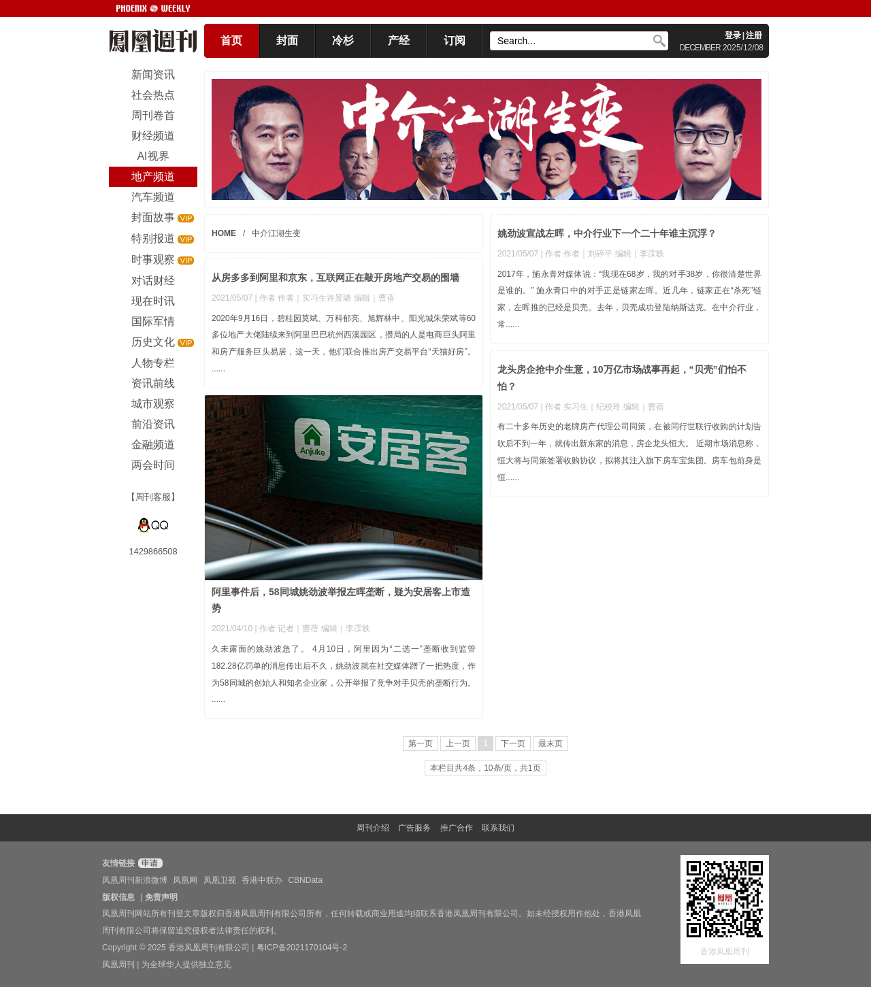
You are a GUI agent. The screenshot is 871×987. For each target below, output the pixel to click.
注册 (754, 35)
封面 (287, 40)
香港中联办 (262, 880)
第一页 (420, 743)
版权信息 (118, 897)
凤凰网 (185, 880)
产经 (399, 40)
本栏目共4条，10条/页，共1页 (485, 768)
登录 (733, 35)
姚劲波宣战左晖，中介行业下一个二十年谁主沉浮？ (607, 233)
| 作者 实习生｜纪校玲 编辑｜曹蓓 (601, 407)
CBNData (305, 880)
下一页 (513, 743)
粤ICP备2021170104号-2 (302, 947)
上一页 (458, 743)
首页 (231, 40)
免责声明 (161, 897)
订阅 (454, 40)
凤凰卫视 (219, 880)
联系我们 (498, 828)
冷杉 (343, 40)
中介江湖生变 (276, 233)
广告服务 (414, 828)
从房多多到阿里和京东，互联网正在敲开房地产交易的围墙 (335, 277)
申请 (148, 863)
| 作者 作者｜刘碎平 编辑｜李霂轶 (601, 253)
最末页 (550, 743)
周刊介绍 (373, 828)
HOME (224, 233)
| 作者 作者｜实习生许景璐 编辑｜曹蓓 (324, 298)
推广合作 (456, 828)
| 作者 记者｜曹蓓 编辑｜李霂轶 (311, 628)
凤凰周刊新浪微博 (134, 880)
